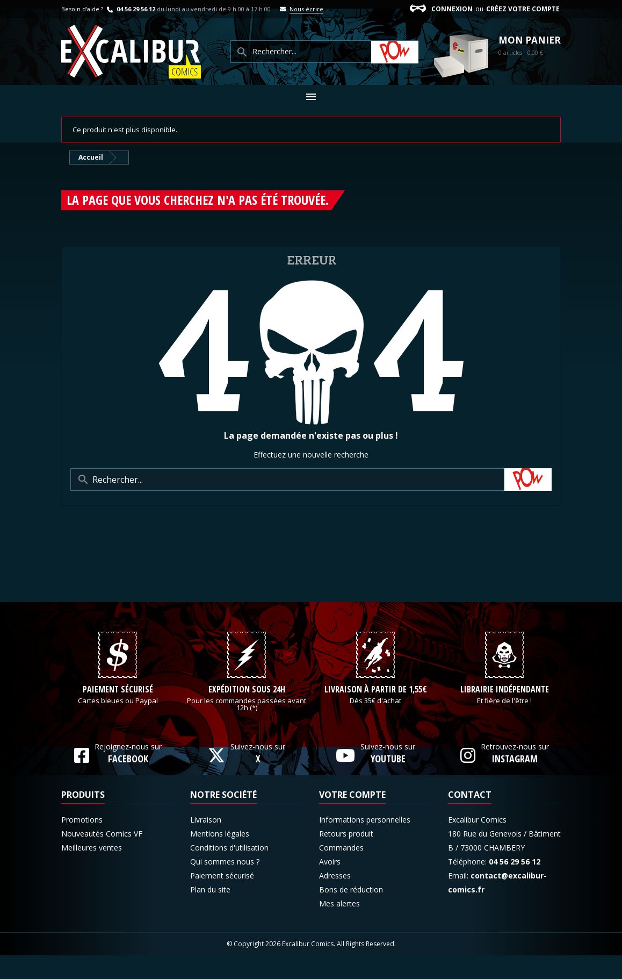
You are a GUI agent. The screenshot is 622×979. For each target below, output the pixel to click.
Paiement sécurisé (118, 713)
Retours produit (346, 857)
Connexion (452, 8)
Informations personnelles (364, 843)
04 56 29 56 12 (130, 9)
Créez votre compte (523, 8)
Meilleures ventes (91, 871)
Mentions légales (219, 857)
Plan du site (210, 913)
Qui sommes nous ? (224, 885)
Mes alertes (339, 927)
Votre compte (352, 818)
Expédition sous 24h (246, 713)
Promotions (82, 843)
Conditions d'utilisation (229, 871)
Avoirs (330, 885)
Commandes (341, 871)
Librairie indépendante (504, 713)
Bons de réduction (351, 913)
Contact (469, 818)
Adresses (335, 899)
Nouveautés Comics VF (101, 857)
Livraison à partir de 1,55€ (375, 713)
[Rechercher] (287, 479)
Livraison (205, 843)
